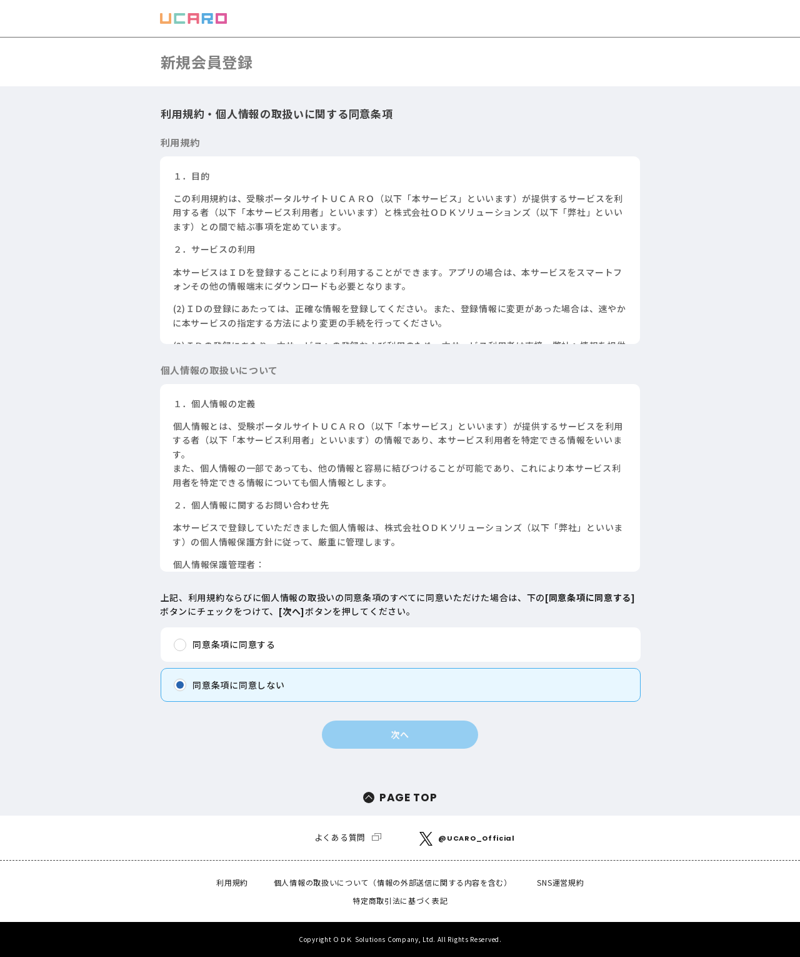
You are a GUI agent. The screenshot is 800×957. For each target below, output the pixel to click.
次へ (400, 734)
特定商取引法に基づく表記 (400, 900)
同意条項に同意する (233, 644)
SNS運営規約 (560, 882)
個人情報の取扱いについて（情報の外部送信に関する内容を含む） (393, 882)
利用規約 (232, 882)
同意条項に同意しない (238, 685)
